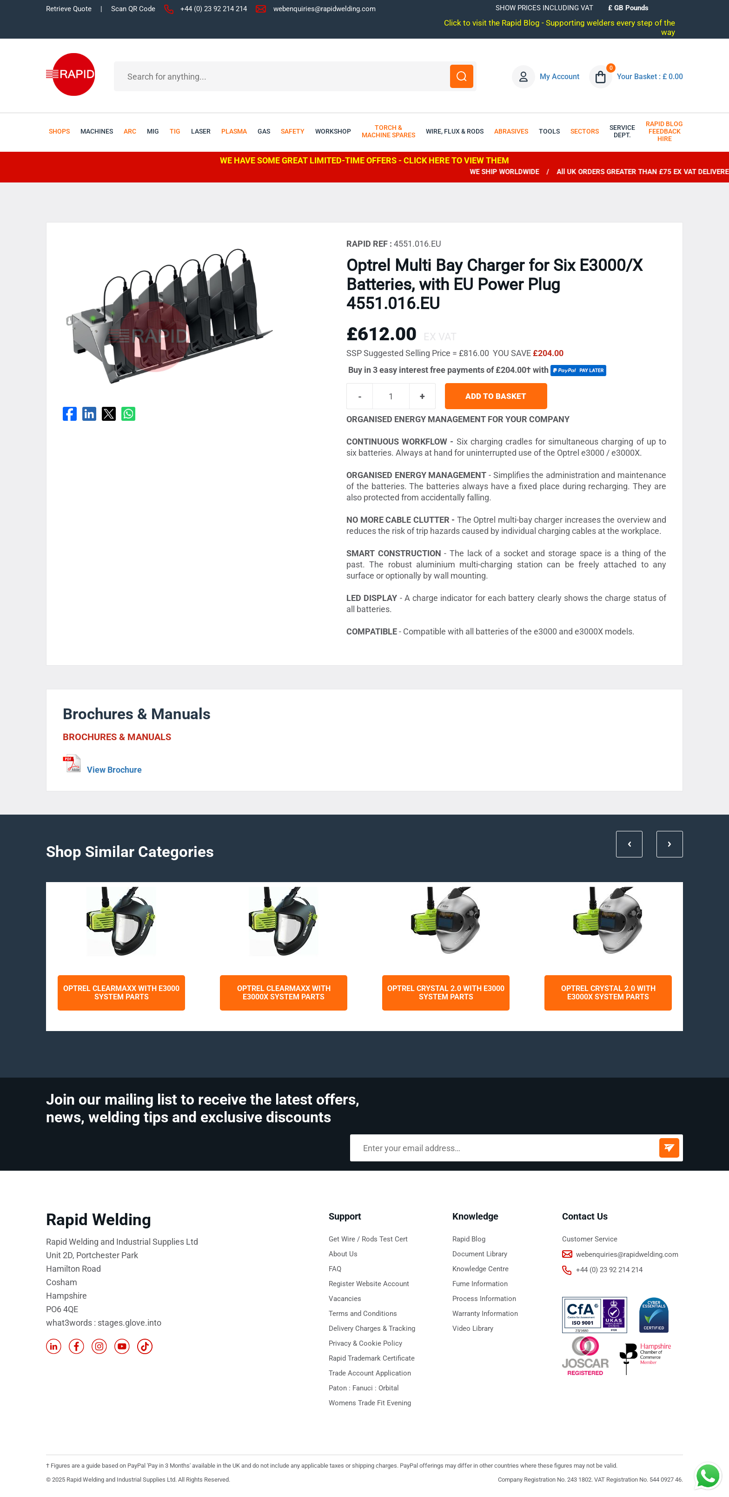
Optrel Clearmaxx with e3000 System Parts (121, 992)
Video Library (472, 1328)
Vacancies (345, 1299)
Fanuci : (365, 1388)
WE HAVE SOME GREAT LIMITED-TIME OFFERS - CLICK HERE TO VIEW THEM (364, 160)
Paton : (340, 1388)
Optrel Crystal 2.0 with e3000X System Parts (608, 992)
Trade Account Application (370, 1373)
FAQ (335, 1269)
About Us (343, 1254)
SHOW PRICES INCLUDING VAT (544, 8)
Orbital (388, 1388)
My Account (559, 76)
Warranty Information (485, 1313)
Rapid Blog (468, 1239)
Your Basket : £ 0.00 (650, 76)
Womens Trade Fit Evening (370, 1403)
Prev (629, 844)
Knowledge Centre (480, 1269)
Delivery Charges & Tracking (372, 1328)
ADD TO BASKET (496, 396)
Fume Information (480, 1284)
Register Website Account (369, 1284)
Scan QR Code (133, 9)
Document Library (479, 1254)
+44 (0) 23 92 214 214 (213, 9)
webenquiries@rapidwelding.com (324, 9)
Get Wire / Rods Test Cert (368, 1239)
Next (669, 844)
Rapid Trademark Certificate (372, 1358)
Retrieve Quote (69, 9)
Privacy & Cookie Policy (365, 1343)
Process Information (484, 1299)
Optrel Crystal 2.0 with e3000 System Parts (445, 992)
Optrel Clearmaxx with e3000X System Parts (284, 992)
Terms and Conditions (363, 1313)
